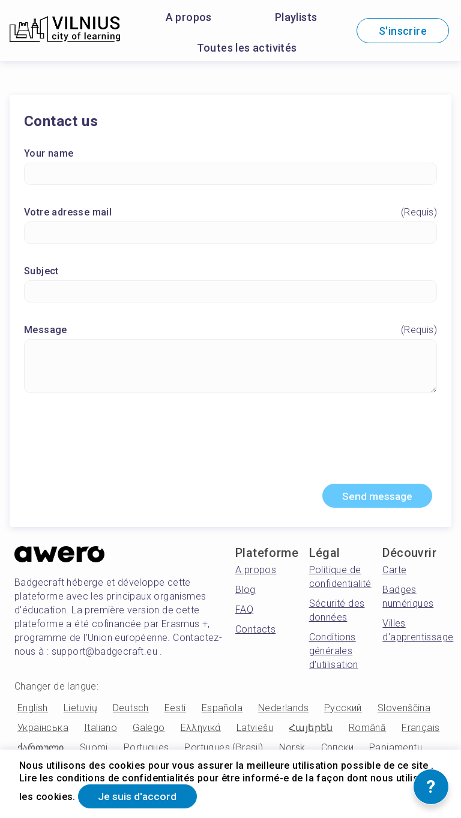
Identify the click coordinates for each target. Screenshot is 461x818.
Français (420, 729)
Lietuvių (80, 709)
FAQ (244, 611)
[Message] (230, 367)
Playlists (296, 17)
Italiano (100, 729)
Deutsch (131, 709)
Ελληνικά (201, 729)
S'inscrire (403, 31)
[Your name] (230, 174)
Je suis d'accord (139, 796)
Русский (343, 709)
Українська (42, 729)
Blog (245, 591)
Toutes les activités (247, 47)
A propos (189, 17)
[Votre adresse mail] (230, 233)
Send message (374, 497)
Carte (394, 571)
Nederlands (283, 709)
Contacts (255, 631)
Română (367, 729)
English (32, 709)
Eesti (175, 709)
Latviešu (255, 729)
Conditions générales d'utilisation (333, 652)
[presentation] (230, 444)
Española (222, 709)
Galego (148, 729)
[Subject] (230, 292)
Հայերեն (311, 729)
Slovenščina (404, 709)
